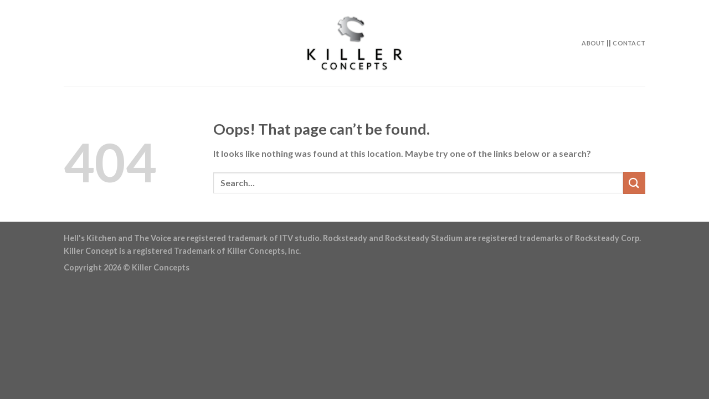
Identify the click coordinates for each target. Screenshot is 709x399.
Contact (629, 43)
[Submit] (634, 182)
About (593, 43)
